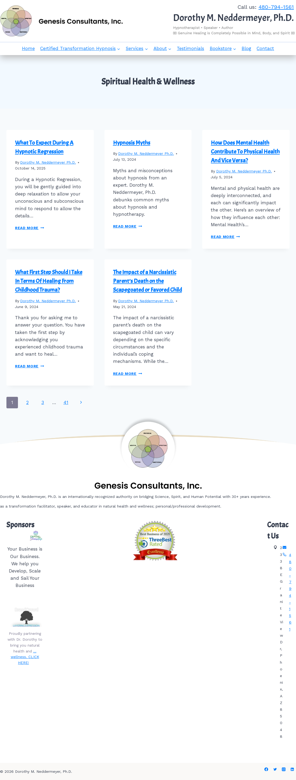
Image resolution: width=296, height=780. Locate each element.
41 (65, 402)
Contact (265, 48)
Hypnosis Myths (131, 143)
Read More (29, 228)
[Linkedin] (292, 769)
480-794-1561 (276, 7)
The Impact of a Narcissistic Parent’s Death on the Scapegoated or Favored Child (147, 281)
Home (28, 48)
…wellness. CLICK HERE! (25, 657)
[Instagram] (283, 769)
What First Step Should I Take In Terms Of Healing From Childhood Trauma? (48, 281)
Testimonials (190, 48)
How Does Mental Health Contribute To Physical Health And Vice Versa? (245, 151)
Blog (246, 48)
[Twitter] (275, 769)
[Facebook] (266, 769)
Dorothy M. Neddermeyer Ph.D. (48, 162)
